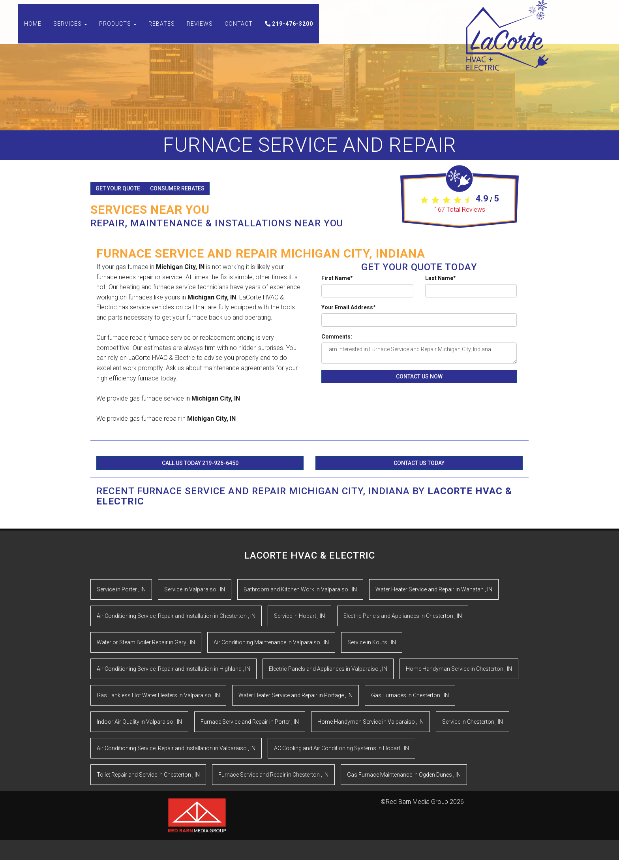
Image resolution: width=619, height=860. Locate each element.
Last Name (440, 278)
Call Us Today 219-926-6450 (200, 463)
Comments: (336, 336)
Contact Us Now (419, 376)
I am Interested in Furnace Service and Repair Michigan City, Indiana (419, 353)
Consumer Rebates (177, 188)
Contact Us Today (419, 463)
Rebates (161, 31)
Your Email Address (348, 307)
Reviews (200, 31)
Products (118, 31)
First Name (337, 278)
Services (70, 31)
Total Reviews (459, 209)
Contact (239, 31)
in (121, 589)
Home (32, 31)
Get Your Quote (118, 188)
